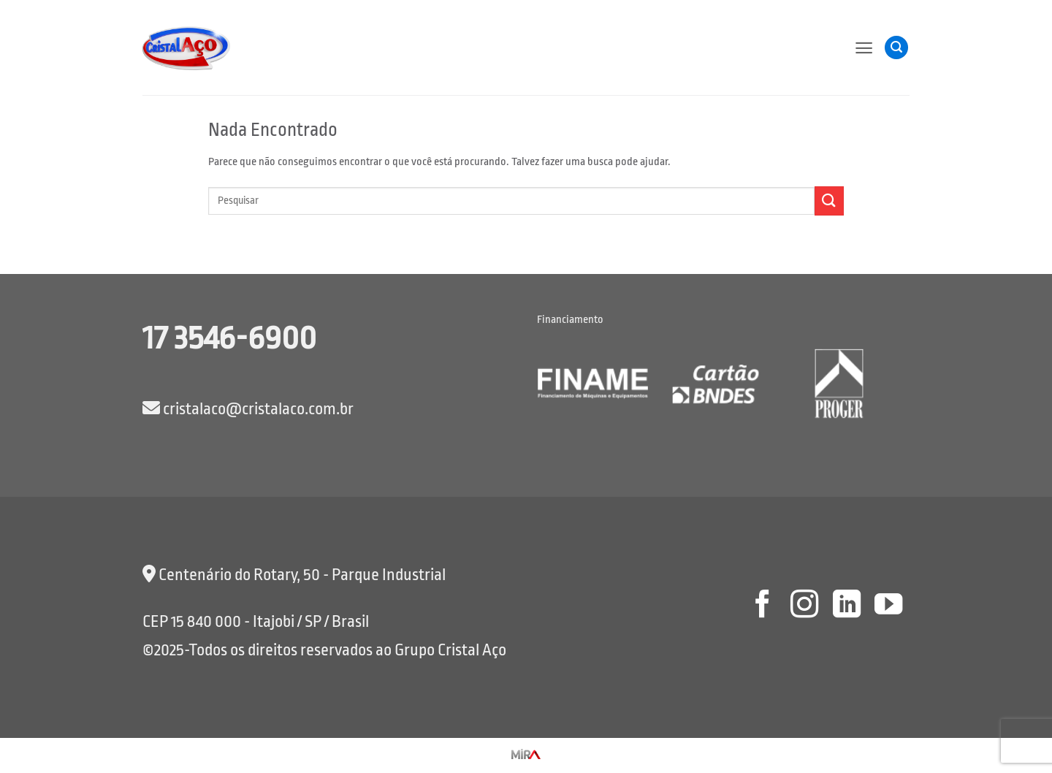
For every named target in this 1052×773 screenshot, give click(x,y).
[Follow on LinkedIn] (846, 606)
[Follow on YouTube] (888, 606)
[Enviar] (829, 200)
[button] (864, 47)
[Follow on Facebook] (762, 606)
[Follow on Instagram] (804, 606)
